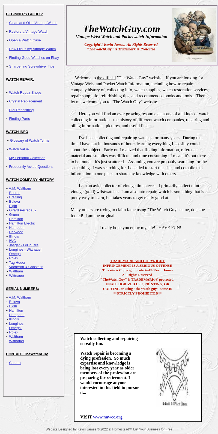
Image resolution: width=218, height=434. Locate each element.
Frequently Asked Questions (31, 167)
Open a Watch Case (25, 40)
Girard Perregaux (22, 210)
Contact (15, 363)
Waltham (16, 271)
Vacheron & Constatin (26, 267)
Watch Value (19, 149)
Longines (16, 323)
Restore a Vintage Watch (28, 31)
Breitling (15, 197)
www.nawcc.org (108, 417)
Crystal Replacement (25, 101)
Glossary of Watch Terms (29, 140)
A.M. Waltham (20, 188)
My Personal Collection (27, 158)
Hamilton (16, 219)
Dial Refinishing (21, 110)
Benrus (14, 193)
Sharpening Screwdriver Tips (31, 66)
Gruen (14, 215)
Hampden (16, 228)
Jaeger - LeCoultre (23, 245)
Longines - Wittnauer (25, 249)
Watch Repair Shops (25, 92)
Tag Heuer (17, 262)
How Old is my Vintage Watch (32, 49)
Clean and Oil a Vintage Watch (33, 23)
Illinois (14, 236)
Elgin (13, 206)
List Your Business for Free (152, 429)
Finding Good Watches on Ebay (34, 58)
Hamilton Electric (22, 223)
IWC (12, 241)
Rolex (13, 258)
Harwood (16, 232)
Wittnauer (16, 276)
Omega (15, 254)
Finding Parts (19, 119)
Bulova (14, 201)
